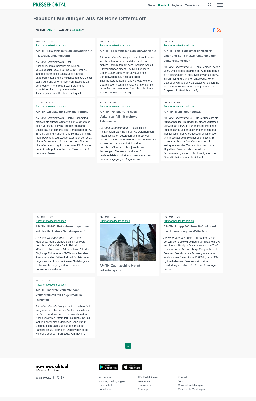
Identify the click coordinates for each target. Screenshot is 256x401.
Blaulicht (163, 5)
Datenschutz (106, 389)
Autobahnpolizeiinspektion (51, 45)
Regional (177, 5)
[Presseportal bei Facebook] (53, 381)
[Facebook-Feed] (213, 30)
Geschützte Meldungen (191, 393)
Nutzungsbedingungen (112, 385)
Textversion (145, 389)
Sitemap (143, 393)
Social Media (106, 393)
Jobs (181, 385)
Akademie (144, 385)
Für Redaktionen (148, 381)
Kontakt (182, 381)
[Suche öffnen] (210, 5)
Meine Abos (192, 5)
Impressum (105, 381)
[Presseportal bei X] (57, 381)
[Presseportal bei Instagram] (61, 381)
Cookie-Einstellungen (190, 389)
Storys (151, 5)
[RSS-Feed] (219, 30)
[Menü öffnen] (220, 5)
